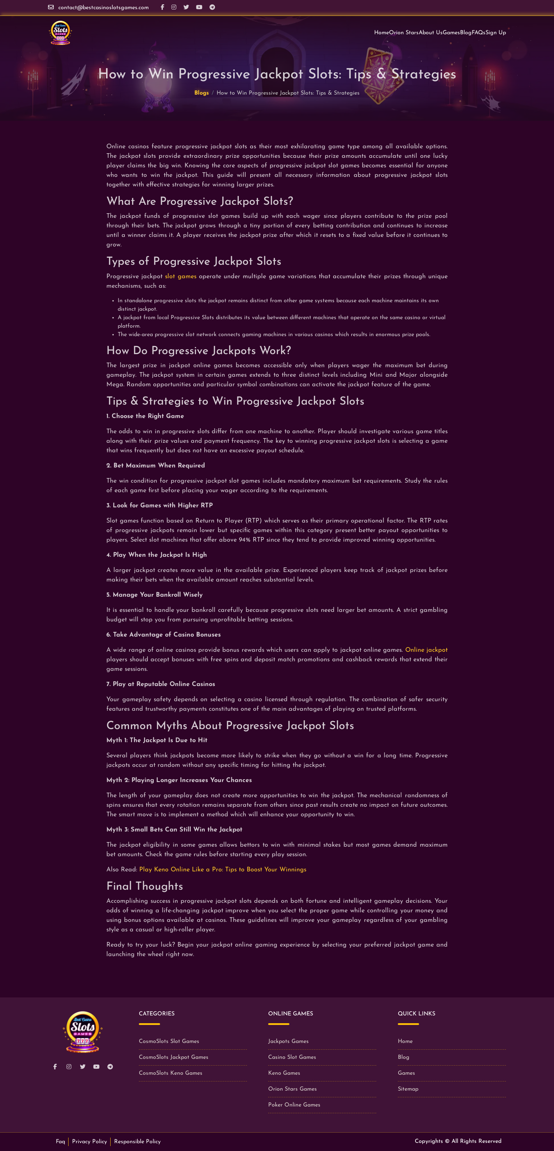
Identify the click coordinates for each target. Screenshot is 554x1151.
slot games (180, 276)
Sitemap (408, 1089)
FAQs (478, 33)
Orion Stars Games (292, 1089)
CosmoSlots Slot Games (169, 1041)
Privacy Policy (89, 1142)
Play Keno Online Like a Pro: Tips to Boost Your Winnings (222, 869)
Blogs (201, 93)
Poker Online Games (294, 1105)
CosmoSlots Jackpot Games (173, 1057)
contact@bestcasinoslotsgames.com (103, 8)
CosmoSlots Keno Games (170, 1073)
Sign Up (495, 33)
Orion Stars (404, 33)
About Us (431, 33)
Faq (60, 1142)
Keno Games (284, 1073)
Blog (466, 33)
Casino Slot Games (292, 1057)
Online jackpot (426, 650)
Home (381, 33)
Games (451, 33)
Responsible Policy (137, 1142)
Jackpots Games (288, 1041)
